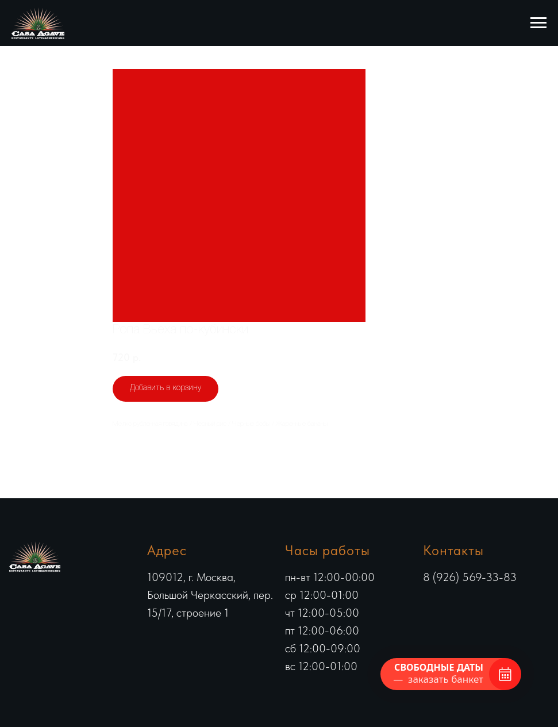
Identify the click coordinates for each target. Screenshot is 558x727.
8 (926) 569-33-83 (470, 577)
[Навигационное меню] (538, 23)
